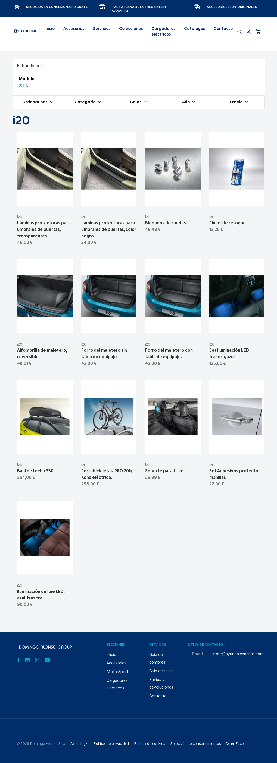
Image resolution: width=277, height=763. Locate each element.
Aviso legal (79, 744)
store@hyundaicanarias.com (238, 654)
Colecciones (131, 29)
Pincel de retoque (227, 223)
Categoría (85, 102)
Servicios (101, 29)
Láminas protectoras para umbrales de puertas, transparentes (44, 229)
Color (136, 102)
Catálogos (194, 29)
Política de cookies (149, 744)
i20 (19, 217)
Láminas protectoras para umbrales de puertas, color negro (108, 229)
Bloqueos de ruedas (165, 223)
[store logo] (24, 33)
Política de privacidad (111, 744)
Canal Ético (234, 744)
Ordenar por (35, 102)
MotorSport (117, 672)
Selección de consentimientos (195, 744)
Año (186, 102)
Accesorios (116, 663)
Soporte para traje (164, 471)
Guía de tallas (161, 671)
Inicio (49, 29)
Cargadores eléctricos (163, 32)
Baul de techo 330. (36, 471)
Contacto (223, 29)
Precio (237, 102)
